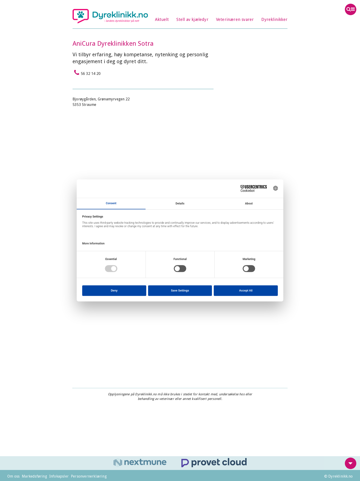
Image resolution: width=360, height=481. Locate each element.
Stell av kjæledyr (192, 19)
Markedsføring (34, 476)
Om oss (13, 476)
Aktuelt (162, 19)
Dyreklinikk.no (110, 16)
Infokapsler (59, 476)
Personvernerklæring (89, 476)
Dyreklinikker (274, 19)
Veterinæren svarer (235, 19)
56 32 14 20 (87, 72)
